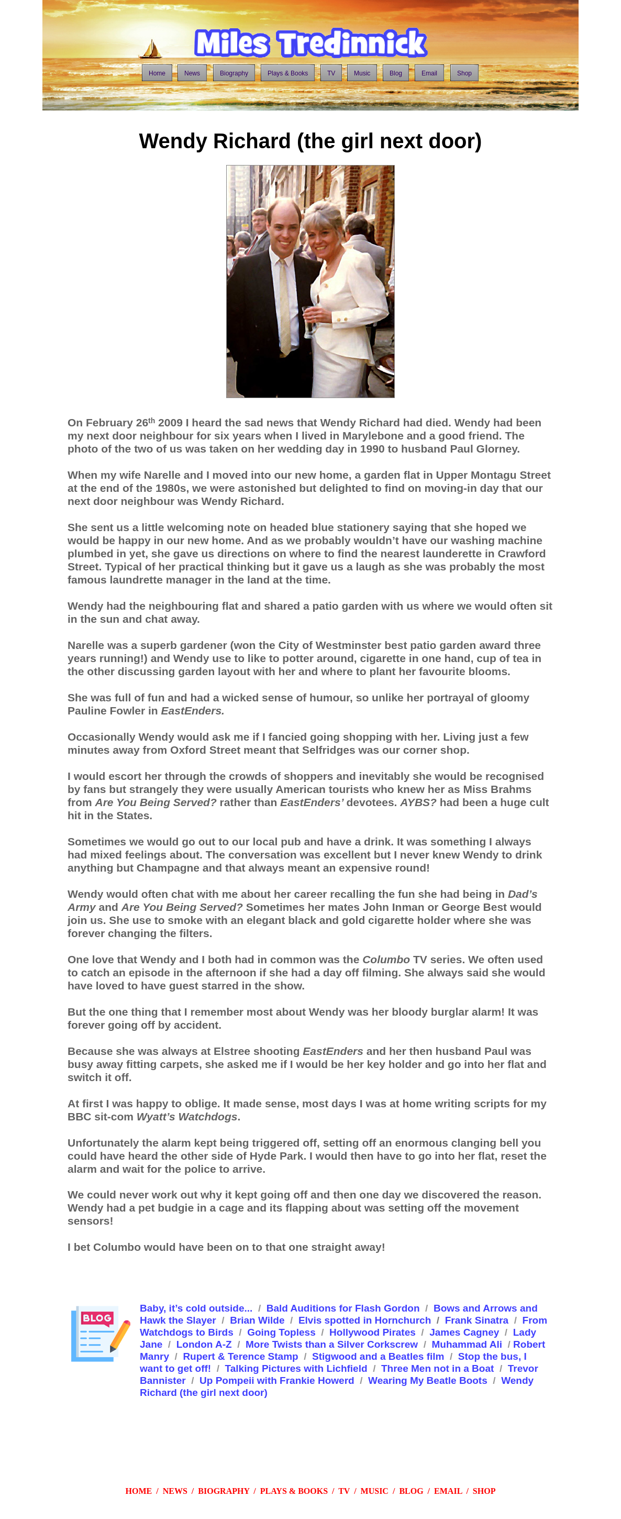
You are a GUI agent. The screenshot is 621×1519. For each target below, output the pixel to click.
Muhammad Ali (467, 1344)
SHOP (484, 1491)
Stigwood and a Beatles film (378, 1356)
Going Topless (281, 1332)
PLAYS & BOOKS (294, 1491)
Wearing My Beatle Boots (427, 1380)
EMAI (445, 1491)
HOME (139, 1491)
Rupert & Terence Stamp (240, 1356)
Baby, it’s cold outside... (196, 1308)
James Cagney (464, 1332)
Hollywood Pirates (372, 1332)
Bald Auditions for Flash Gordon (343, 1308)
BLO (408, 1491)
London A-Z (204, 1344)
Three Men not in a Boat (437, 1368)
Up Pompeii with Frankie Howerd (276, 1380)
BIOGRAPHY (223, 1491)
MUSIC (375, 1491)
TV (344, 1491)
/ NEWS (169, 1491)
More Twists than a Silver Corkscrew (332, 1344)
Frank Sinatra (476, 1320)
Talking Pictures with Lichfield (296, 1368)
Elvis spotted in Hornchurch (364, 1320)
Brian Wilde (257, 1320)
